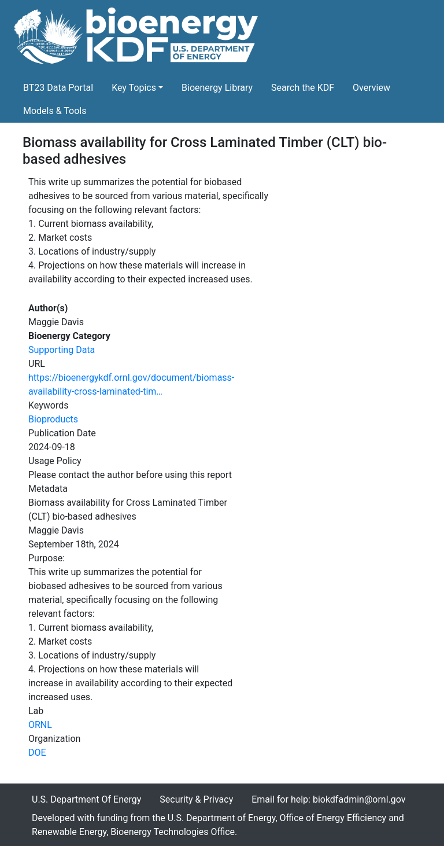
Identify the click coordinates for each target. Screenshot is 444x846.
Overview (371, 87)
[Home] (138, 38)
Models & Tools (55, 110)
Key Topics (134, 87)
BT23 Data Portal (58, 87)
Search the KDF (302, 87)
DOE (37, 752)
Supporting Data (61, 349)
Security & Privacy (196, 799)
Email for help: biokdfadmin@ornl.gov (328, 799)
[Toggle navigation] (414, 38)
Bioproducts (53, 419)
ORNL (40, 724)
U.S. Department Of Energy (86, 799)
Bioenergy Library (217, 87)
